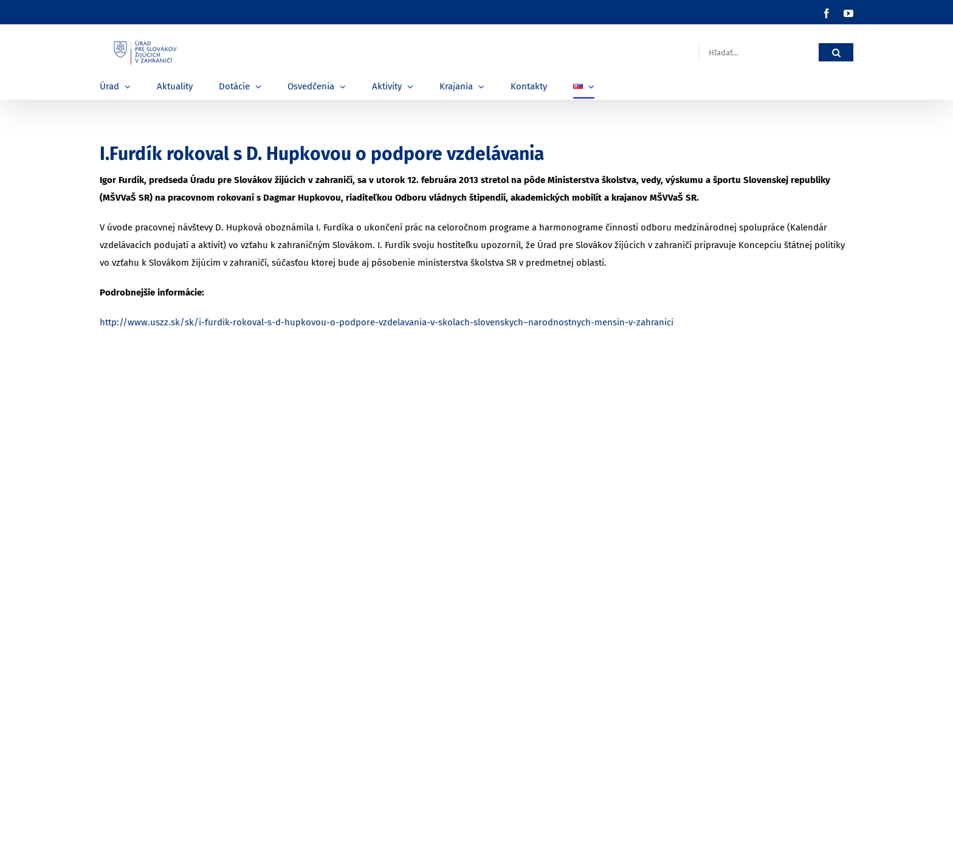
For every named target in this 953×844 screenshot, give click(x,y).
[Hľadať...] (759, 52)
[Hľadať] (836, 52)
